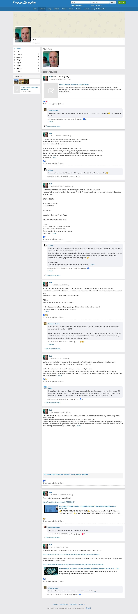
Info (16, 51)
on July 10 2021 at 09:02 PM (56, 594)
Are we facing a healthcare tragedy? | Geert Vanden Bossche (66, 474)
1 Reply (50, 122)
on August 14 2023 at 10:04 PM (59, 79)
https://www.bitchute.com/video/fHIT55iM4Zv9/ (58, 502)
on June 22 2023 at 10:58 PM (58, 285)
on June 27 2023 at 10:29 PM (57, 342)
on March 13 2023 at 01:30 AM (58, 412)
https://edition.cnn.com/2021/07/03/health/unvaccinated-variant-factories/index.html (71, 554)
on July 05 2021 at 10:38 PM (58, 547)
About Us (55, 604)
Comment (47, 104)
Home (35, 9)
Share (60, 104)
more (54, 158)
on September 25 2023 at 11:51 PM (59, 268)
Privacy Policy (73, 604)
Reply (73, 119)
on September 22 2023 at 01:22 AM (60, 186)
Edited (79, 268)
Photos (56, 9)
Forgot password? (97, 5)
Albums (26, 57)
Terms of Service (64, 604)
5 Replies (50, 344)
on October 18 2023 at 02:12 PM (58, 176)
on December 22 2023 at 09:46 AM (58, 119)
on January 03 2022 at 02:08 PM (58, 534)
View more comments (53, 126)
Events (86, 9)
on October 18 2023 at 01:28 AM (59, 136)
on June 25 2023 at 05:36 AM (57, 399)
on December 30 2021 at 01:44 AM (60, 494)
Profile (17, 48)
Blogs (49, 9)
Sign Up (121, 2)
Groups (78, 9)
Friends (26, 54)
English (88, 608)
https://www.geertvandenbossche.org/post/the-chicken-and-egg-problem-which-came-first (73, 564)
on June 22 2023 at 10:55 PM (58, 358)
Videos (64, 9)
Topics (71, 9)
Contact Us (82, 604)
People (42, 9)
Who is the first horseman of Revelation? (74, 85)
